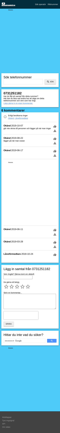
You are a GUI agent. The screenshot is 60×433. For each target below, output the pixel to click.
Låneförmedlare (21, 118)
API (3, 424)
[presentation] (21, 315)
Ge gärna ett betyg (11, 282)
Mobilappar (7, 417)
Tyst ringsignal (8, 420)
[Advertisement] (30, 41)
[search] (24, 341)
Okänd (11, 118)
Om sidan (6, 427)
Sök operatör (40, 4)
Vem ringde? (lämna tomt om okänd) (19, 274)
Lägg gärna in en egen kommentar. (18, 103)
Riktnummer (53, 4)
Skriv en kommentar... (13, 293)
